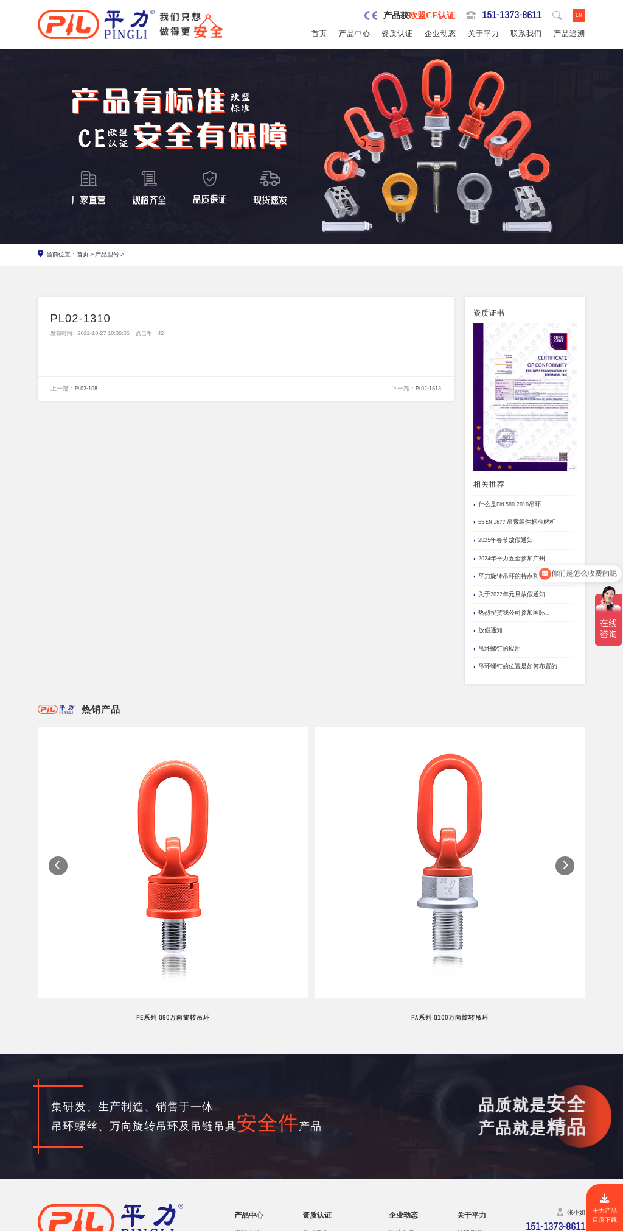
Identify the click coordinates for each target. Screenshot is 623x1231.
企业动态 (440, 33)
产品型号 (107, 254)
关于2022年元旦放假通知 (509, 594)
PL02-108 (86, 388)
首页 (319, 33)
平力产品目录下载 (605, 1209)
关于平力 (483, 33)
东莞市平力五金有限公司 (115, 1222)
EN (579, 15)
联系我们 (526, 33)
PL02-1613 (428, 388)
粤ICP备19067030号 (524, 1222)
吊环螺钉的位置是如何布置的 (515, 666)
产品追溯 (569, 33)
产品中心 (355, 33)
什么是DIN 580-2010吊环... (509, 504)
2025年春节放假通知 (503, 540)
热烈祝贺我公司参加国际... (511, 612)
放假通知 (488, 630)
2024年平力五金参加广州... (511, 558)
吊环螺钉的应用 (497, 648)
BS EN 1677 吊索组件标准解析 (514, 522)
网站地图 (571, 1222)
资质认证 (397, 33)
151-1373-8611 (511, 15)
